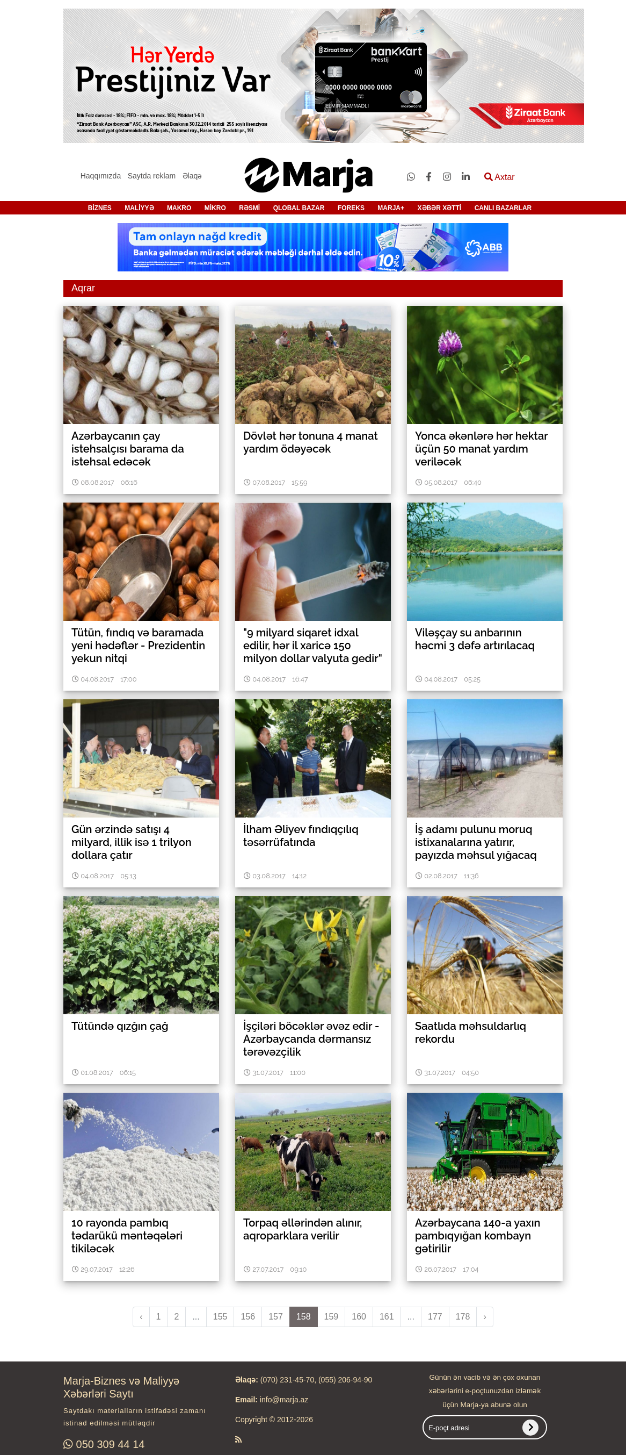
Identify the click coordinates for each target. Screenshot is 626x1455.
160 (359, 1316)
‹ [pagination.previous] (141, 1316)
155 (220, 1316)
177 (435, 1316)
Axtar (499, 177)
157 (275, 1316)
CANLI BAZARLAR (503, 208)
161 (387, 1316)
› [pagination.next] (484, 1316)
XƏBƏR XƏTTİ (440, 208)
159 (331, 1316)
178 (463, 1316)
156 (248, 1316)
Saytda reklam (152, 175)
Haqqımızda (101, 175)
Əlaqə (192, 175)
